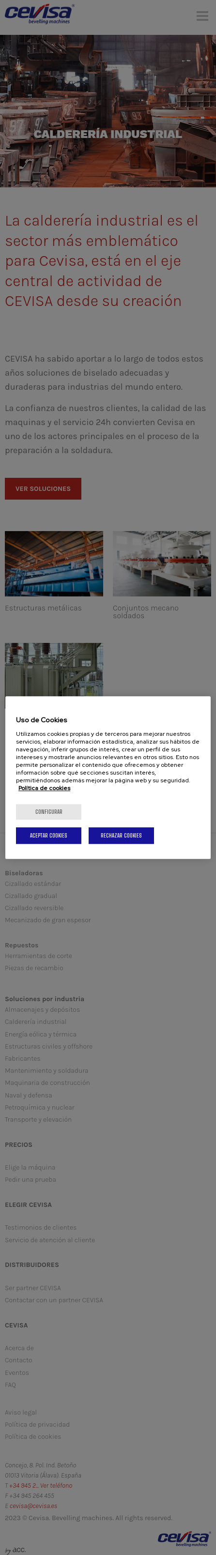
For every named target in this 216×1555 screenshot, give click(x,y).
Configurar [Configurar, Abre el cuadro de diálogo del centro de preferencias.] (48, 811)
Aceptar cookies (48, 835)
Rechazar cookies (121, 835)
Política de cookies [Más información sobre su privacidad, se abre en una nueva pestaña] (44, 788)
